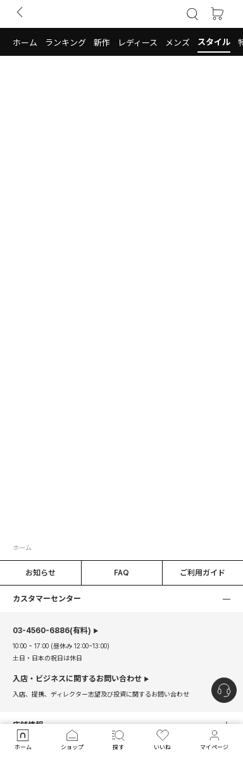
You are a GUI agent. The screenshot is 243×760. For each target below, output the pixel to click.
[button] (25, 42)
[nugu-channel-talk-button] (224, 690)
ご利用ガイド (202, 572)
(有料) (52, 630)
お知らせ (40, 572)
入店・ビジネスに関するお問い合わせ (77, 678)
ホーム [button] (22, 547)
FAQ (121, 572)
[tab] (121, 42)
